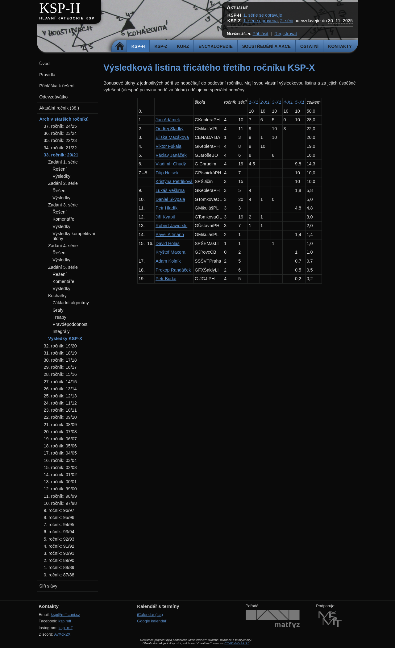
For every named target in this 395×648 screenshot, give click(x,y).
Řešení (59, 169)
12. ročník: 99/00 (60, 488)
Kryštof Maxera (170, 252)
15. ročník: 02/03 (60, 467)
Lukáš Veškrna (170, 190)
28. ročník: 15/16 (60, 374)
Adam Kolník (168, 261)
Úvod (44, 63)
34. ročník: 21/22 (60, 147)
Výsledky (61, 176)
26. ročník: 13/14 (60, 388)
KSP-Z (160, 46)
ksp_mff (66, 627)
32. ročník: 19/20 (60, 345)
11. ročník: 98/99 (60, 496)
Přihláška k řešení (56, 85)
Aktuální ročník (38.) (59, 108)
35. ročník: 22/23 (60, 140)
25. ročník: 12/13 (60, 395)
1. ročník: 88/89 (59, 567)
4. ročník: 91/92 (59, 546)
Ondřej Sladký (169, 128)
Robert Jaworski (171, 225)
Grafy (57, 310)
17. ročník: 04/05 (60, 453)
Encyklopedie (215, 46)
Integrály (60, 331)
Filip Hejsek (167, 172)
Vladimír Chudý (171, 163)
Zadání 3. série (63, 204)
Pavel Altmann (170, 234)
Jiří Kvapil (165, 216)
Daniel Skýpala (170, 199)
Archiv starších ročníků (64, 119)
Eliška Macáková (172, 137)
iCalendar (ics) (150, 614)
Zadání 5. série (63, 267)
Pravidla (47, 74)
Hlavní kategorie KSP (67, 18)
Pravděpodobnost (69, 324)
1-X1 (253, 102)
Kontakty (340, 46)
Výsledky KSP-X (65, 338)
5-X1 (299, 102)
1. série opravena (260, 20)
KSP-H (59, 8)
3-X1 (276, 102)
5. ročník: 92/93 (59, 539)
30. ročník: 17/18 (60, 360)
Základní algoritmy (70, 302)
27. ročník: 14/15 (60, 381)
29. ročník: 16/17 (60, 367)
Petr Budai (166, 278)
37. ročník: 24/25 (60, 126)
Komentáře (63, 219)
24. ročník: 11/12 (60, 403)
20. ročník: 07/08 (60, 431)
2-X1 (265, 102)
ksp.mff (64, 621)
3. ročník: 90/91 (59, 553)
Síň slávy (48, 586)
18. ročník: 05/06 (60, 445)
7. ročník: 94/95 (59, 524)
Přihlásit (260, 33)
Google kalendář (151, 621)
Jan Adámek (168, 119)
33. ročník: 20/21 (61, 154)
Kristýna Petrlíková (174, 181)
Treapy (59, 317)
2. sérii (286, 20)
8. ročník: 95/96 (59, 517)
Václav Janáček (171, 155)
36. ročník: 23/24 (60, 133)
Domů (120, 46)
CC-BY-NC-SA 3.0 (236, 643)
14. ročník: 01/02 (60, 474)
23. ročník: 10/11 (60, 410)
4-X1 (288, 102)
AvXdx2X (62, 634)
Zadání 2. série (63, 183)
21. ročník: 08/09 (60, 424)
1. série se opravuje (262, 15)
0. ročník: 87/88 (59, 574)
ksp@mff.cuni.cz (65, 614)
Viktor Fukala (168, 146)
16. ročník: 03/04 (60, 460)
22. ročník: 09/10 (60, 417)
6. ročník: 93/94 (59, 531)
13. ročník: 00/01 (60, 481)
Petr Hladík (166, 208)
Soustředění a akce (266, 46)
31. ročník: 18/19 (60, 353)
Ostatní (309, 46)
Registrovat (285, 33)
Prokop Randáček (173, 270)
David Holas (168, 243)
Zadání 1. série (63, 162)
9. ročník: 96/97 (59, 510)
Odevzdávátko (53, 96)
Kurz (183, 46)
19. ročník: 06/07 (60, 438)
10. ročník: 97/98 (60, 503)
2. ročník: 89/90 (59, 560)
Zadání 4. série (63, 245)
